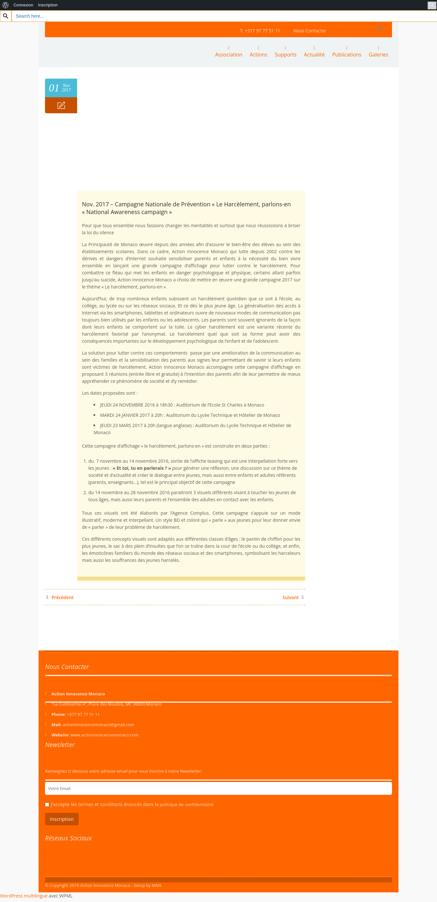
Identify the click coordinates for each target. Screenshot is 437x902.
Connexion (23, 5)
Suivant (293, 597)
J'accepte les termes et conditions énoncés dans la (132, 804)
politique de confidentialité (187, 804)
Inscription (48, 5)
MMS (157, 885)
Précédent (60, 597)
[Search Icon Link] (380, 29)
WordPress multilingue (24, 895)
